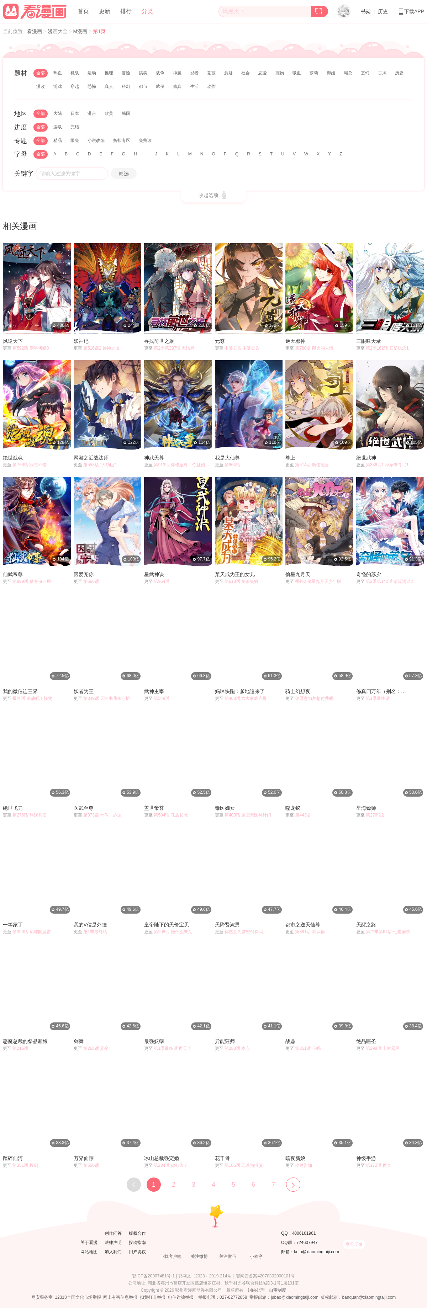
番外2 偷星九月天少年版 (318, 581)
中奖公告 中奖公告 (242, 348)
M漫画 (81, 31)
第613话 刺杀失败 (241, 581)
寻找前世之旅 (159, 341)
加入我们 (113, 1251)
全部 (40, 72)
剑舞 (79, 1041)
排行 (126, 11)
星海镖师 (366, 808)
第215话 (20, 1048)
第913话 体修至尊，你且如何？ (183, 464)
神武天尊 (154, 458)
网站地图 (88, 1251)
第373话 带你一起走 (102, 815)
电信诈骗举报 (181, 1297)
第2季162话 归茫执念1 (387, 348)
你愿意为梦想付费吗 (314, 698)
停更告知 (303, 1165)
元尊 (220, 341)
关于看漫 (88, 1242)
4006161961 (304, 1233)
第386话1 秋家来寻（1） (389, 464)
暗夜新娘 (295, 1158)
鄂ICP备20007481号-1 (153, 1276)
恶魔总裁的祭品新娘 (25, 1041)
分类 (147, 11)
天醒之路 (366, 924)
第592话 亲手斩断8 (30, 348)
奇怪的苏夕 (368, 574)
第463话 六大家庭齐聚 (246, 698)
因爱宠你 (84, 574)
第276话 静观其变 (29, 815)
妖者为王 (84, 691)
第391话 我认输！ (312, 931)
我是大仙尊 (227, 458)
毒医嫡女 (225, 808)
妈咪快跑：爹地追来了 (240, 691)
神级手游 (366, 1158)
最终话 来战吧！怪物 (32, 698)
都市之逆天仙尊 (302, 924)
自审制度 (277, 1290)
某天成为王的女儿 (235, 574)
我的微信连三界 (20, 691)
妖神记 (81, 341)
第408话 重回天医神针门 (248, 815)
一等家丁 (13, 924)
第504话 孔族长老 (171, 815)
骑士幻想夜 (297, 691)
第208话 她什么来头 (173, 931)
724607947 (307, 1242)
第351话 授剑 (25, 1165)
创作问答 (113, 1233)
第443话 (303, 815)
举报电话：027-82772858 (222, 1297)
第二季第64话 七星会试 (388, 931)
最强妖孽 (154, 1041)
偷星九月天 (297, 574)
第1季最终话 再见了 (172, 1048)
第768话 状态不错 (29, 464)
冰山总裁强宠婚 (161, 1158)
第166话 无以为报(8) (244, 1165)
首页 (83, 11)
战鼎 (290, 1041)
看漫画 (35, 31)
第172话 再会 (378, 1165)
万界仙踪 (84, 1158)
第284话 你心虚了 (171, 1165)
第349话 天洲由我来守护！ (108, 698)
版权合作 (137, 1233)
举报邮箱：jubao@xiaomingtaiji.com (283, 1297)
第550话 (91, 1165)
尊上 (290, 458)
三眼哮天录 (368, 341)
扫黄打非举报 (152, 1297)
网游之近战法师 (91, 458)
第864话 (232, 464)
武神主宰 (154, 691)
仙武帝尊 (13, 574)
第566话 (91, 581)
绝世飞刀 (13, 808)
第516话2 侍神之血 (101, 348)
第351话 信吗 (307, 1048)
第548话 (161, 698)
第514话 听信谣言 (312, 464)
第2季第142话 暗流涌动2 (389, 581)
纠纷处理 (256, 1290)
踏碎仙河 (13, 1158)
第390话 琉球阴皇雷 (31, 931)
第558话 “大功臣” (99, 464)
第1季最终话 (378, 698)
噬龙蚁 (292, 808)
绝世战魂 (13, 458)
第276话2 (375, 815)
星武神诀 (154, 574)
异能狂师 (225, 1041)
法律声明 (113, 1242)
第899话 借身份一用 (31, 581)
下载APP (411, 11)
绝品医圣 (366, 1041)
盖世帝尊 (154, 808)
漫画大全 (58, 31)
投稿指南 (137, 1242)
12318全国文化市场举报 (78, 1297)
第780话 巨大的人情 (314, 348)
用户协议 (137, 1251)
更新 (104, 11)
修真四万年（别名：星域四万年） (383, 691)
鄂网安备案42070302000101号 (265, 1276)
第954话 (161, 581)
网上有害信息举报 (120, 1297)
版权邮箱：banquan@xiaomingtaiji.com (358, 1297)
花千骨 (222, 1158)
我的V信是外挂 (90, 924)
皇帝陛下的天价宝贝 (166, 924)
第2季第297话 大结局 (174, 348)
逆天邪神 (295, 341)
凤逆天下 (13, 341)
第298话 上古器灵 (383, 1048)
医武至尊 (84, 808)
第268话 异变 (96, 1048)
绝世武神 (366, 458)
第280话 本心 (237, 1048)
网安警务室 (42, 1297)
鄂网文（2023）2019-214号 (204, 1276)
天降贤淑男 (227, 924)
